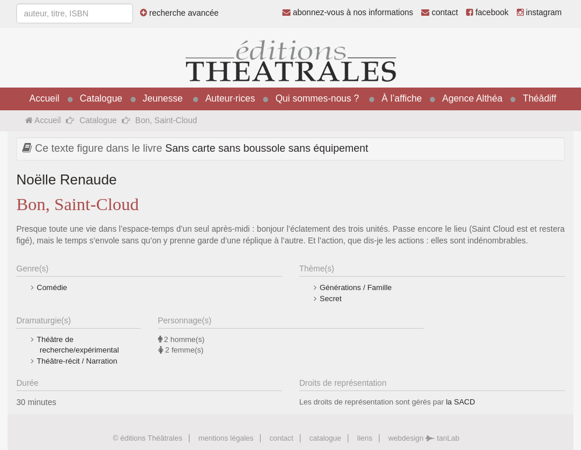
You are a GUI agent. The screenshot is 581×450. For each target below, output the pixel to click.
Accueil (44, 98)
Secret (331, 298)
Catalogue (101, 98)
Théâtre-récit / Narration (77, 361)
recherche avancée (179, 13)
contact (439, 12)
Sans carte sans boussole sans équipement (266, 148)
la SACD (460, 401)
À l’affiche (402, 98)
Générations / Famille (356, 287)
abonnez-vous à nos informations (347, 12)
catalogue (325, 438)
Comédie (52, 287)
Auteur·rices (230, 98)
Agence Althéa (472, 98)
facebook (487, 12)
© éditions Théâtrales (147, 438)
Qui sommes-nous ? (317, 98)
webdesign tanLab (424, 438)
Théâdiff (539, 98)
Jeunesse (163, 98)
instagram (539, 12)
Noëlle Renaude (66, 179)
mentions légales (226, 438)
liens (364, 438)
